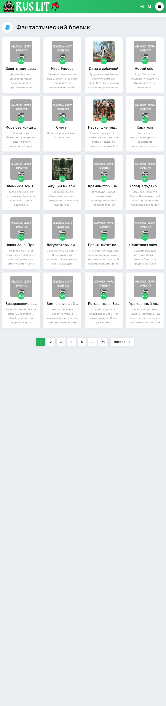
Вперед (122, 342)
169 (102, 342)
